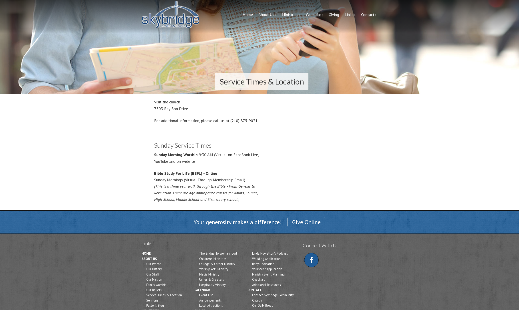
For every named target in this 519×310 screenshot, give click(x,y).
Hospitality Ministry (212, 285)
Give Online (306, 222)
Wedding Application (266, 259)
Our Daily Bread (262, 305)
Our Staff (152, 274)
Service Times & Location (164, 295)
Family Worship (156, 285)
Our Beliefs (154, 290)
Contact (254, 290)
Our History (154, 269)
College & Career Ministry (217, 264)
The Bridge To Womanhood (218, 253)
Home (146, 253)
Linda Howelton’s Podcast (270, 253)
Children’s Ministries (213, 259)
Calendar (202, 290)
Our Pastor (153, 264)
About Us (149, 259)
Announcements (210, 300)
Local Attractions (211, 305)
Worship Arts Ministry (213, 269)
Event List (206, 295)
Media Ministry (209, 274)
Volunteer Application (267, 269)
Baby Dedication (263, 264)
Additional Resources (266, 285)
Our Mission (154, 279)
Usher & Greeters (211, 279)
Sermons (152, 300)
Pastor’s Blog (155, 305)
